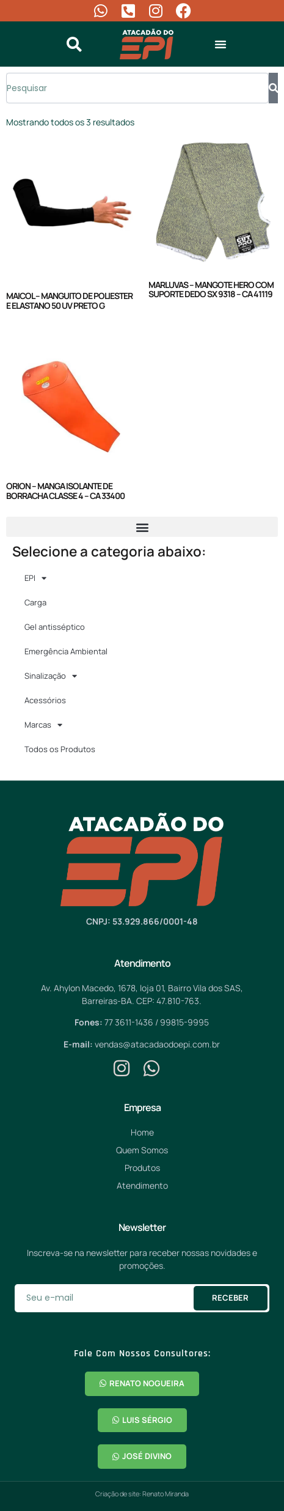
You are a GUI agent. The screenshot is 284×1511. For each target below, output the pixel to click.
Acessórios (45, 700)
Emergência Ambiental (65, 651)
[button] (220, 44)
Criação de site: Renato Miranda (142, 1493)
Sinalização (50, 676)
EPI (35, 578)
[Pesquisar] (273, 88)
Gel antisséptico (54, 626)
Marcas (43, 725)
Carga (35, 602)
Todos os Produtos (59, 749)
